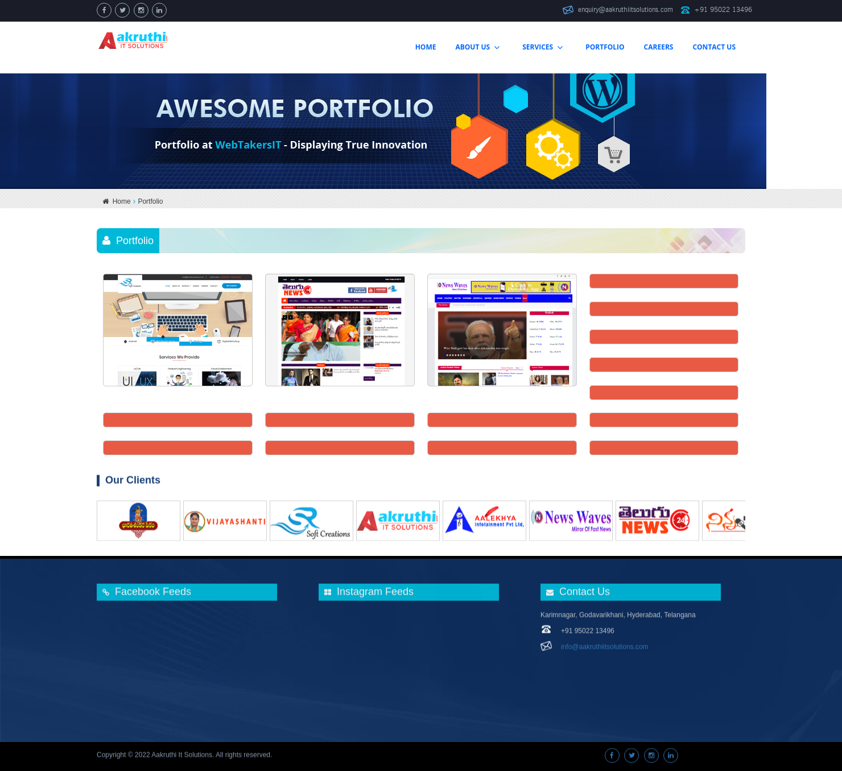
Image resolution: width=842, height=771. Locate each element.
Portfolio (604, 47)
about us (477, 47)
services (542, 47)
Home (116, 201)
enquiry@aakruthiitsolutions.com (625, 9)
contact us (714, 47)
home (425, 47)
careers (659, 47)
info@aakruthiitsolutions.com (605, 642)
